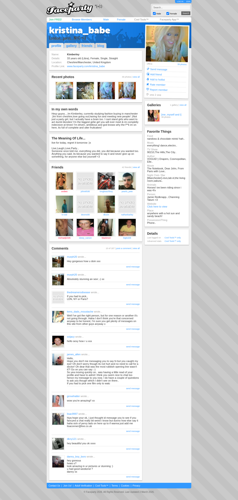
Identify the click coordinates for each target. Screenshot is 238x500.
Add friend (156, 74)
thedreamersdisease (78, 292)
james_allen (74, 354)
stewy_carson (85, 238)
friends (87, 46)
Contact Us (54, 485)
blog (100, 46)
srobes (64, 191)
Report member (159, 89)
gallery (71, 46)
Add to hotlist (157, 79)
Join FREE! (55, 19)
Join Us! (67, 485)
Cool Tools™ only (173, 238)
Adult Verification (83, 485)
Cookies (125, 485)
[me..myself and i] (171, 114)
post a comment (123, 248)
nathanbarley (127, 215)
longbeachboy (106, 191)
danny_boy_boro (76, 456)
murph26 (72, 256)
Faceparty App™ (169, 19)
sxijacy (71, 336)
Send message (158, 69)
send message (133, 267)
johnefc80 (85, 191)
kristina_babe (79, 30)
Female (121, 19)
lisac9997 (72, 413)
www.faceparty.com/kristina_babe (86, 66)
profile (56, 46)
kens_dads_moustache (80, 311)
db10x (106, 215)
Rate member (157, 84)
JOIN (188, 1)
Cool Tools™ (141, 19)
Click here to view (157, 206)
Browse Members (82, 19)
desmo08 (85, 215)
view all (136, 77)
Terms (115, 485)
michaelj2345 (64, 238)
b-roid (64, 215)
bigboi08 (127, 238)
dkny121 (72, 439)
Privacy (136, 485)
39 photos (182, 64)
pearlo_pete (127, 191)
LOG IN (180, 1)
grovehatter (73, 396)
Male (106, 19)
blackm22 (106, 238)
